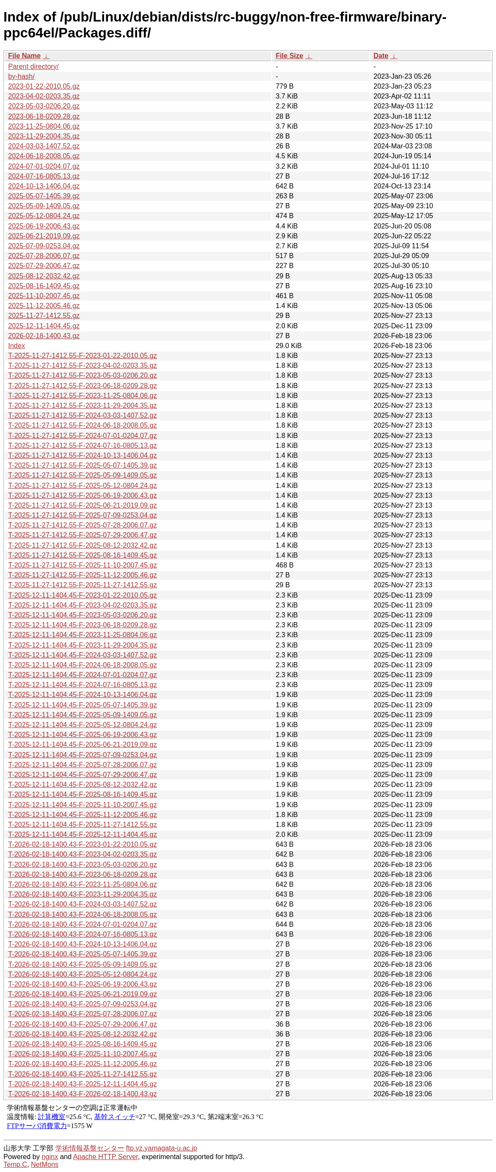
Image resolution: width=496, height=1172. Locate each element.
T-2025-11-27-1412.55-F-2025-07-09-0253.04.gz (82, 515)
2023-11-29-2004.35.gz (44, 136)
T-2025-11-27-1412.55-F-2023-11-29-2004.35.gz (82, 405)
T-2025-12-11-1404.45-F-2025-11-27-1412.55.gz (82, 824)
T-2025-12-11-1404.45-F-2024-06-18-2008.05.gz (82, 665)
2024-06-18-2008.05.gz (44, 156)
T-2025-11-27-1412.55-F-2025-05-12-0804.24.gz (82, 485)
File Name (24, 55)
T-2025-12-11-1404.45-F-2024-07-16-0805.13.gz (82, 684)
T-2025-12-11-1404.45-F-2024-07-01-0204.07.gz (82, 675)
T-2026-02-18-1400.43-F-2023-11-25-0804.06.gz (82, 884)
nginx (50, 1156)
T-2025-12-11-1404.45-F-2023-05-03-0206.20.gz (82, 615)
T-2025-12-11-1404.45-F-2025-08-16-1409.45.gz (82, 794)
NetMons (44, 1164)
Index (16, 345)
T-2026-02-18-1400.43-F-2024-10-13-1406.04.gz (82, 944)
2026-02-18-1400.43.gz (44, 335)
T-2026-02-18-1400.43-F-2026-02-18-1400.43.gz (82, 1094)
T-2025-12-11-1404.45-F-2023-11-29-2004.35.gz (82, 645)
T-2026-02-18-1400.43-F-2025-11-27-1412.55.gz (82, 1074)
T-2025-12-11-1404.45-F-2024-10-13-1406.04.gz (82, 694)
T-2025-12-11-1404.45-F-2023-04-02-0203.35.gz (82, 605)
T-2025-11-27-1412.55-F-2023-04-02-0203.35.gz (82, 365)
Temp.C (15, 1164)
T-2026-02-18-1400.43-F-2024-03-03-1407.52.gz (82, 904)
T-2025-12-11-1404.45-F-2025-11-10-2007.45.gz (82, 804)
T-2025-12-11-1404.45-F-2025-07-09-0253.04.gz (82, 755)
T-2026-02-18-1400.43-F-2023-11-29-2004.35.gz (82, 894)
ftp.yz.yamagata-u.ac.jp (161, 1148)
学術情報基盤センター (89, 1148)
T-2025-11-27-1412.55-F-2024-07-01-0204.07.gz (82, 435)
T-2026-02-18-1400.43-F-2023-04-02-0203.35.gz (82, 854)
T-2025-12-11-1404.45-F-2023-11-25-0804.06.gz (82, 634)
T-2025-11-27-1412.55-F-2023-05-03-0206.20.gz (82, 375)
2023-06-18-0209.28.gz (44, 116)
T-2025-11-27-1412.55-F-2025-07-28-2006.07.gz (82, 525)
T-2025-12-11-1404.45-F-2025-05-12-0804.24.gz (82, 724)
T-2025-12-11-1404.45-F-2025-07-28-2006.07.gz (82, 764)
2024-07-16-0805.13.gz (44, 176)
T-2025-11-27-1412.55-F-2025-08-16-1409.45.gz (82, 555)
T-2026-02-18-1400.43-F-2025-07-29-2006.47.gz (82, 1024)
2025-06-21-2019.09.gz (44, 236)
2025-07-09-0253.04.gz (44, 246)
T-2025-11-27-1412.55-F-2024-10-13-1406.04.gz (82, 455)
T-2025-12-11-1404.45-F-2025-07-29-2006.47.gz (82, 774)
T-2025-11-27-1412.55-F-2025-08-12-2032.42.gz (82, 545)
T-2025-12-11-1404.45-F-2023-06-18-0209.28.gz (82, 625)
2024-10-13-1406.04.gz (44, 186)
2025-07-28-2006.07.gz (44, 255)
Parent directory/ (33, 66)
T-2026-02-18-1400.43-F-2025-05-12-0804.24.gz (82, 974)
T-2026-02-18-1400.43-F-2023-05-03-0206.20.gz (82, 864)
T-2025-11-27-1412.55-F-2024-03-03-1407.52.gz (82, 415)
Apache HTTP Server (105, 1156)
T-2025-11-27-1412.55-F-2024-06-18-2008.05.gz (82, 425)
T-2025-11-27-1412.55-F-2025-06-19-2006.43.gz (82, 495)
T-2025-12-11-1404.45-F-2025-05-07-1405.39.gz (82, 705)
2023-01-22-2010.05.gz (44, 86)
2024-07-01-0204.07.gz (44, 166)
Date (381, 55)
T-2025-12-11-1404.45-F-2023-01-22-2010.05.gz (82, 595)
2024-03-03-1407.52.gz (44, 146)
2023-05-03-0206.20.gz (44, 106)
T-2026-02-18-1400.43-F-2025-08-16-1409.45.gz (82, 1044)
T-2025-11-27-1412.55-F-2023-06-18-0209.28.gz (82, 385)
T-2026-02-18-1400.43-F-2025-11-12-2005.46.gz (82, 1063)
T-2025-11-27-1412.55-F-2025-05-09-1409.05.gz (82, 475)
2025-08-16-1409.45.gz (44, 286)
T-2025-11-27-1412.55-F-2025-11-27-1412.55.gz (82, 585)
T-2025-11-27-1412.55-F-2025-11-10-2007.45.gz (82, 565)
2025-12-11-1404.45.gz (44, 326)
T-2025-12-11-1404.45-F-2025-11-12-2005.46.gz (82, 814)
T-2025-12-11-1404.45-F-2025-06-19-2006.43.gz (82, 734)
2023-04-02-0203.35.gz (44, 96)
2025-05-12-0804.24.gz (44, 215)
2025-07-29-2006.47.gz (44, 265)
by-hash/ (21, 76)
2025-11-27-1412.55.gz (44, 315)
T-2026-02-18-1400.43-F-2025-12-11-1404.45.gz (82, 1084)
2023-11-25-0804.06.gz (44, 126)
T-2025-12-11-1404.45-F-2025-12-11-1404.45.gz (82, 834)
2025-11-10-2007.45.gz (44, 295)
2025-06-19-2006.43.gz (44, 226)
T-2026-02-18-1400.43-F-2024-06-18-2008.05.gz (82, 914)
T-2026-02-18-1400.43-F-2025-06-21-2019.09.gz (82, 994)
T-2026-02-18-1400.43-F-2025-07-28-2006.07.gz (82, 1014)
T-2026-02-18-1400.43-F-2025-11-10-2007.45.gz (82, 1054)
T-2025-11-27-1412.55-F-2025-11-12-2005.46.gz (82, 575)
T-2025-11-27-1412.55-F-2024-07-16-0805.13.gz (82, 445)
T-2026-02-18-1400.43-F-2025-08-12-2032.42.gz (82, 1034)
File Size (289, 55)
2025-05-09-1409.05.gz (44, 206)
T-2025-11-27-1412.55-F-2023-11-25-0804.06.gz (82, 395)
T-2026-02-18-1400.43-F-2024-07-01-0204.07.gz (82, 924)
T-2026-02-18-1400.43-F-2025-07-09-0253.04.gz (82, 1004)
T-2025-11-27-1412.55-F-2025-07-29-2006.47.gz (82, 535)
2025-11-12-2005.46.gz (44, 305)
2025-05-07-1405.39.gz (44, 196)
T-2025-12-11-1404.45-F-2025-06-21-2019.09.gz (82, 744)
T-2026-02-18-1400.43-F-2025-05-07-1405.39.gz (82, 954)
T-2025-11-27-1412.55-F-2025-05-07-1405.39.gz (82, 465)
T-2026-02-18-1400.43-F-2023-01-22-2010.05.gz (82, 844)
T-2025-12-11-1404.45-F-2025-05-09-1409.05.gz (82, 715)
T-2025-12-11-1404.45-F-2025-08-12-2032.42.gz (82, 784)
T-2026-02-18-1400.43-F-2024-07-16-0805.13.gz (82, 934)
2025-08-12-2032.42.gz (44, 276)
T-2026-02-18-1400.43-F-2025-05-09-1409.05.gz (82, 964)
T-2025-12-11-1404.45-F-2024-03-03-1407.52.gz (82, 655)
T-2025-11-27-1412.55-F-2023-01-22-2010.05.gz (82, 355)
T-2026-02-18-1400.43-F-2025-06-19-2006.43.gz (82, 984)
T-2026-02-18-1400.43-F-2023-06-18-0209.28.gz (82, 874)
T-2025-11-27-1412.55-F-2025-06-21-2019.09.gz (82, 505)
